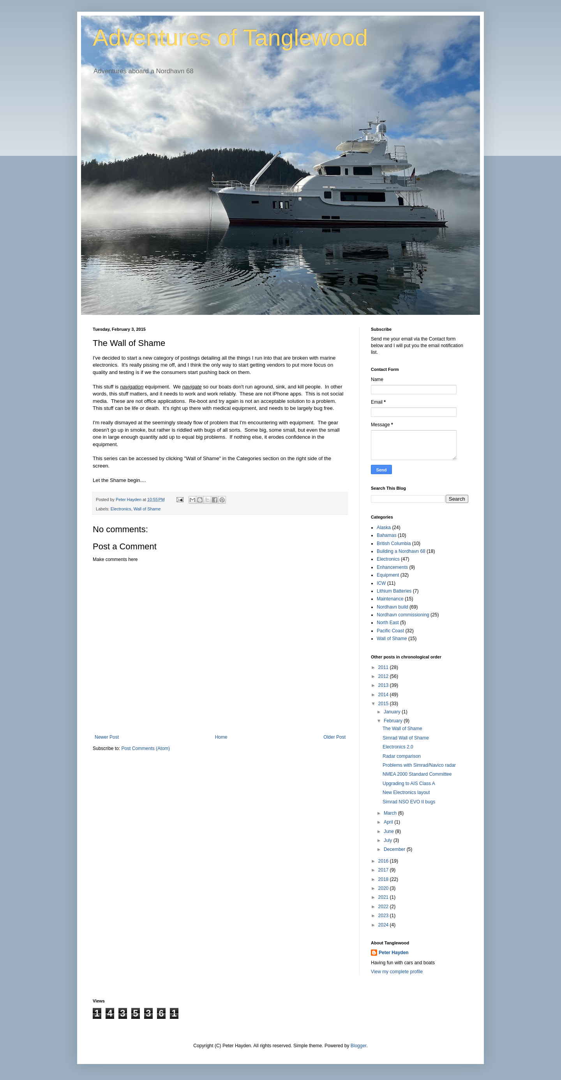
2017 (384, 870)
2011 (384, 667)
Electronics (121, 508)
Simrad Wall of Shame (406, 738)
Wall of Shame (147, 508)
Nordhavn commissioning (403, 615)
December (395, 849)
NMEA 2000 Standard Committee (417, 774)
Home (221, 737)
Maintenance (390, 599)
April (389, 822)
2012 (384, 676)
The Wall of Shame (402, 728)
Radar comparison (402, 756)
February (394, 721)
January (393, 712)
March (391, 813)
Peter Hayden (394, 952)
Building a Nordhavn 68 (401, 551)
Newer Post (107, 737)
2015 (384, 703)
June (389, 831)
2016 (384, 861)
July (388, 840)
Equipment (388, 575)
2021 (384, 897)
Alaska (384, 527)
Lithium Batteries (394, 591)
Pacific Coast (390, 631)
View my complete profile (397, 971)
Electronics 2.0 (398, 747)
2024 (384, 925)
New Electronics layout (406, 792)
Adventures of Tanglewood (230, 38)
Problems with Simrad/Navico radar (419, 765)
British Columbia (394, 543)
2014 (384, 694)
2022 (384, 906)
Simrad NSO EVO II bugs (409, 802)
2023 (384, 915)
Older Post (334, 737)
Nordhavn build (392, 607)
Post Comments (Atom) (145, 748)
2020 (384, 888)
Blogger (359, 1045)
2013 (384, 685)
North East (388, 622)
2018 (384, 879)
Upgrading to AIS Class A (409, 783)
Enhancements (392, 567)
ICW (381, 583)
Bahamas (387, 535)
